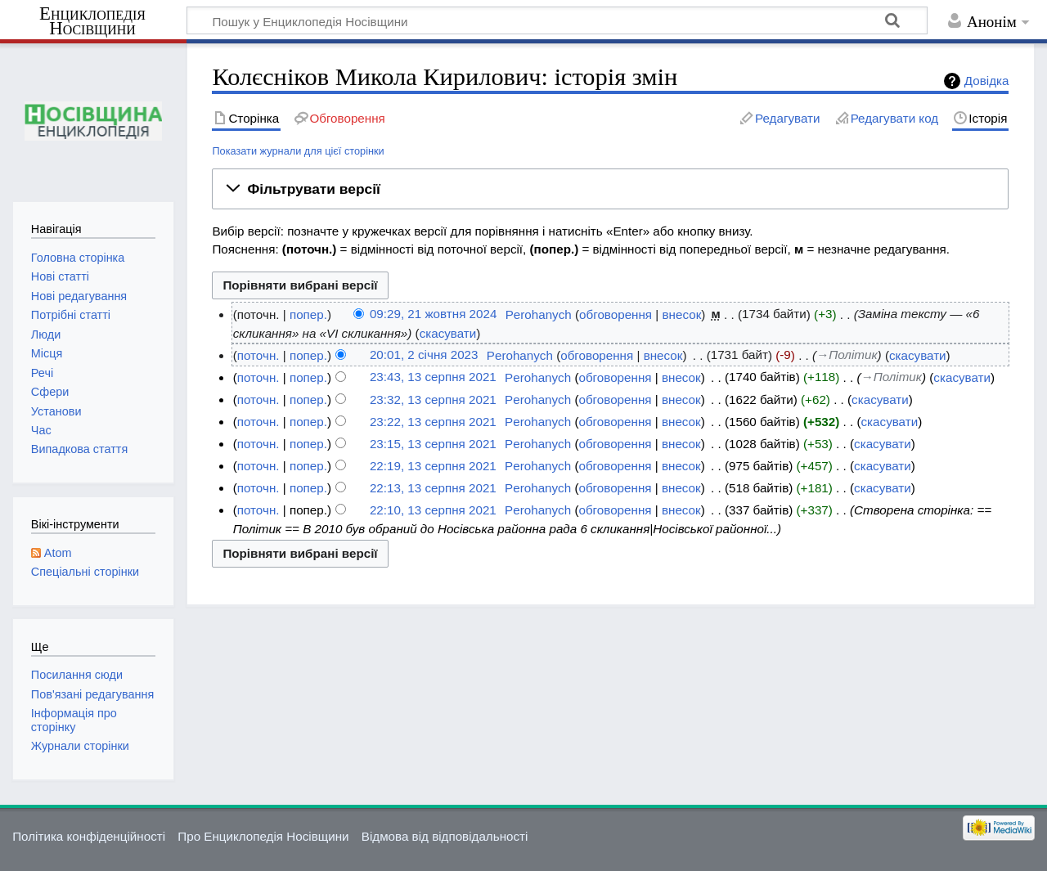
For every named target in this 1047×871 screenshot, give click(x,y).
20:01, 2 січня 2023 (424, 355)
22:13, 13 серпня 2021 (433, 488)
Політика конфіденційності (88, 836)
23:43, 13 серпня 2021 (433, 377)
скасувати (448, 333)
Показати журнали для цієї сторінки (298, 151)
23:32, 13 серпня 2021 (433, 399)
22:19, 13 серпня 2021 (433, 466)
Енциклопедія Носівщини (92, 21)
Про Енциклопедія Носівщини (262, 836)
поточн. (258, 355)
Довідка (986, 81)
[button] (610, 189)
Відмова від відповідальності (445, 836)
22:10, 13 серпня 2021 (433, 510)
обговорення (615, 314)
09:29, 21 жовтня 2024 (433, 314)
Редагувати (787, 118)
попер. (308, 314)
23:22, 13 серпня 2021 (433, 422)
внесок (682, 314)
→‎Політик (846, 355)
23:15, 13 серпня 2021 (433, 444)
